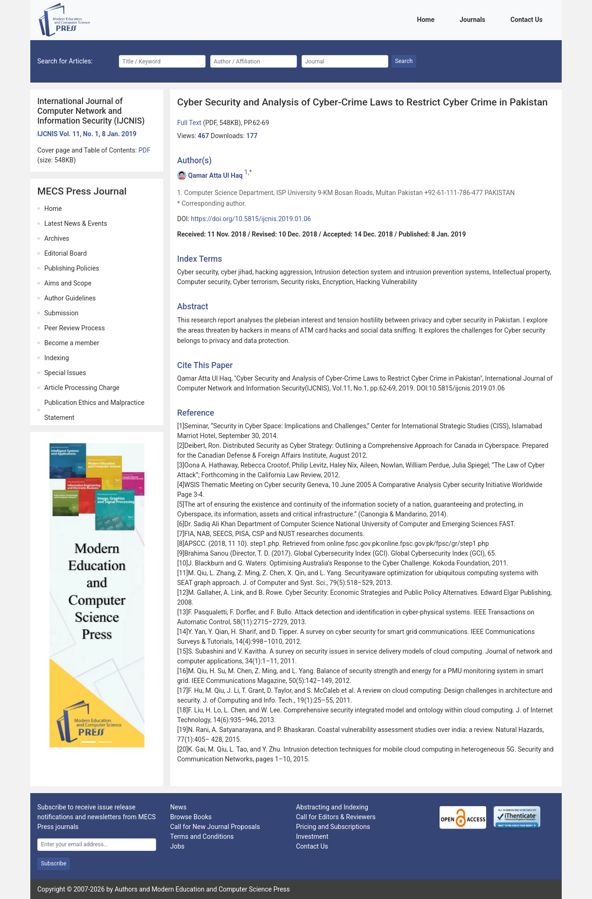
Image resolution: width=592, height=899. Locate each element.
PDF (144, 150)
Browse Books (191, 817)
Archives (56, 238)
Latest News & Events (75, 223)
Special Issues (65, 372)
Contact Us (528, 18)
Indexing (56, 358)
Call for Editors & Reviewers (336, 817)
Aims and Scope (67, 283)
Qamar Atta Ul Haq (215, 175)
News (178, 807)
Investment (312, 836)
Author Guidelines (70, 298)
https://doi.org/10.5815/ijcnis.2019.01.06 (251, 219)
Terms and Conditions (202, 836)
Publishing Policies (71, 268)
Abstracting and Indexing (332, 807)
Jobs (177, 846)
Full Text (190, 122)
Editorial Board (65, 253)
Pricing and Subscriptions (333, 826)
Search (404, 61)
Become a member (71, 343)
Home (427, 18)
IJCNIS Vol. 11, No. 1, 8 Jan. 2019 (87, 134)
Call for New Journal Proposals (215, 826)
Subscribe (53, 863)
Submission (61, 313)
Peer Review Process (74, 328)
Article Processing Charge (81, 387)
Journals (474, 18)
